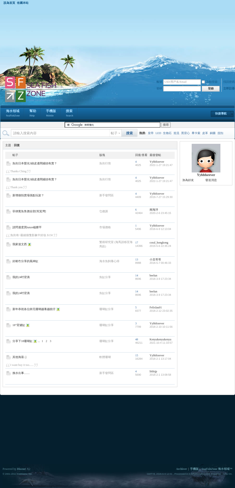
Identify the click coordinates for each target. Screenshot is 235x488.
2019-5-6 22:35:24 (160, 245)
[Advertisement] (117, 40)
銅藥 (213, 133)
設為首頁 (9, 3)
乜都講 (103, 211)
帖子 (114, 133)
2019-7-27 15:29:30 (161, 197)
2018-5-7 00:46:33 (160, 262)
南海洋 (154, 209)
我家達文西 (19, 244)
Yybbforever (157, 161)
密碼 (159, 88)
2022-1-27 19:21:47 (161, 165)
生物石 (167, 133)
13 (136, 259)
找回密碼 (229, 81)
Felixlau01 (156, 307)
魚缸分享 (105, 277)
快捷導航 (221, 113)
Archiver (181, 469)
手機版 (51, 113)
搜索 (69, 113)
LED (158, 133)
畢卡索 (196, 133)
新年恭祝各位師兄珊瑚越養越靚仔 (34, 309)
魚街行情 (105, 163)
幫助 (32, 113)
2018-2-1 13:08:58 (160, 374)
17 (136, 242)
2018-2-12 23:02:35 (161, 310)
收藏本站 (22, 3)
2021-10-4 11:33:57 (161, 342)
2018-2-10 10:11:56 (161, 326)
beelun (153, 275)
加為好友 (188, 180)
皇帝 (151, 133)
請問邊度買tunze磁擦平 (27, 227)
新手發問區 (106, 195)
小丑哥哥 (155, 259)
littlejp (153, 371)
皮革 (205, 133)
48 (136, 339)
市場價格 (105, 227)
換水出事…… (21, 373)
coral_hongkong (159, 242)
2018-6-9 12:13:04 (160, 229)
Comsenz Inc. (24, 473)
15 (136, 355)
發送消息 (211, 180)
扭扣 (220, 133)
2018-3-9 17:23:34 (160, 278)
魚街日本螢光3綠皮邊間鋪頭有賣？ (34, 163)
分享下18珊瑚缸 (22, 341)
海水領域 (13, 113)
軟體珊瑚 (105, 357)
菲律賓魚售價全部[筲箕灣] (29, 211)
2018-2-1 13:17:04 (160, 358)
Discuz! (21, 469)
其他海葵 (18, 357)
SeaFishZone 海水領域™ (216, 469)
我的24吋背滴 (21, 277)
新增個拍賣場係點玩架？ (28, 195)
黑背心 (185, 133)
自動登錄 (210, 81)
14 (136, 275)
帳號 (159, 81)
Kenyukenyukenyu (160, 339)
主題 (8, 145)
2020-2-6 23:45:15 (160, 213)
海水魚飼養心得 (109, 261)
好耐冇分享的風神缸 (25, 261)
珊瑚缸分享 (106, 309)
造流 (176, 133)
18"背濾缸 (18, 325)
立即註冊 (229, 88)
